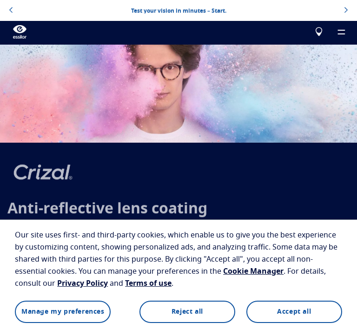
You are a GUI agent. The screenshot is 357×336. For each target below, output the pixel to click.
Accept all (294, 312)
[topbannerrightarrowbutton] (346, 11)
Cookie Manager (253, 271)
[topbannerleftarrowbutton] (11, 11)
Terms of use (148, 283)
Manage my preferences (63, 312)
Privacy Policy (82, 283)
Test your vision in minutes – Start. (178, 10)
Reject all (187, 312)
